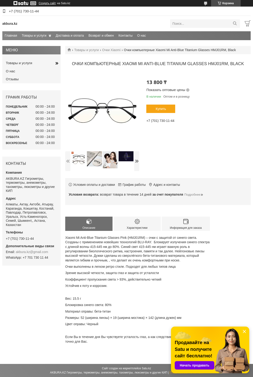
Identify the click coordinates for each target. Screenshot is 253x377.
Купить (161, 109)
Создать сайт (47, 3)
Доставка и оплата (70, 35)
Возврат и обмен (101, 35)
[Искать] (234, 23)
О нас (141, 35)
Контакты (126, 35)
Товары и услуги (34, 35)
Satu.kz (146, 368)
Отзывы (12, 79)
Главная (11, 35)
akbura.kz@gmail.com (32, 252)
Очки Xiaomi (111, 50)
